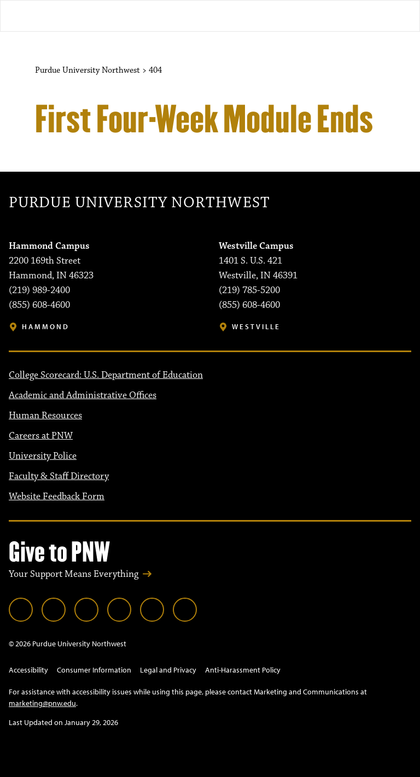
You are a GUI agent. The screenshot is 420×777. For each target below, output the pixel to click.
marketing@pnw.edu (42, 703)
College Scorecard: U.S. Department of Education (106, 375)
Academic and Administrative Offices (82, 395)
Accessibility (28, 670)
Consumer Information (94, 670)
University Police (43, 456)
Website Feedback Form (56, 496)
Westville (256, 327)
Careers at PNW (41, 436)
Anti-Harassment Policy (243, 670)
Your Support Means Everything (73, 574)
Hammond (45, 327)
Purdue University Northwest (139, 203)
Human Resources (45, 416)
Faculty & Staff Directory (59, 476)
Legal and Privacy (168, 670)
